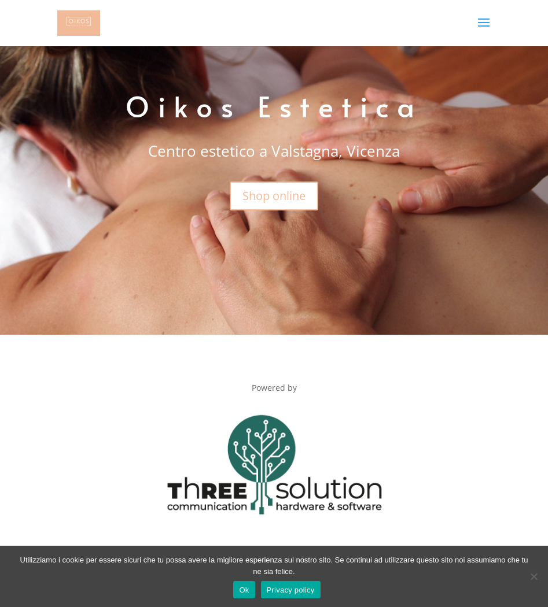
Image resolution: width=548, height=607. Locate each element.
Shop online (274, 195)
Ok (244, 590)
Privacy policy (291, 590)
